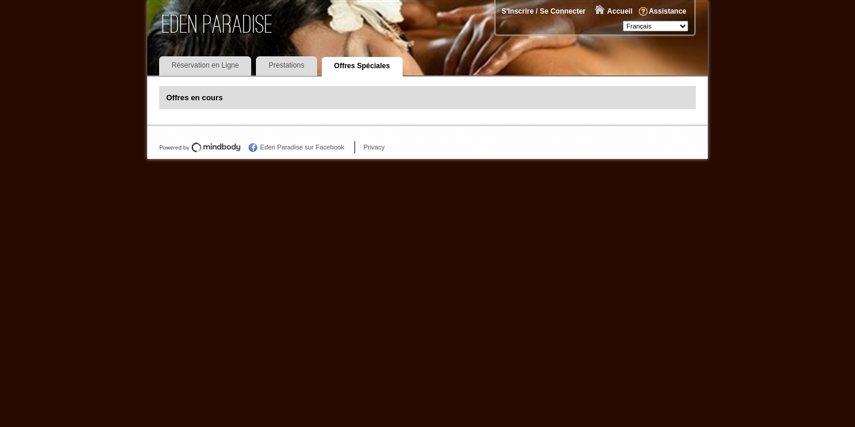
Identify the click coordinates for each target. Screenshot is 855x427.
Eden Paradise (217, 24)
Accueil (620, 11)
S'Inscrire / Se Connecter (544, 11)
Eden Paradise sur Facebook (302, 147)
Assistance (667, 11)
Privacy (374, 147)
